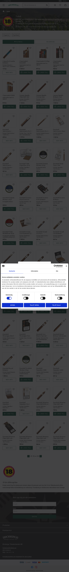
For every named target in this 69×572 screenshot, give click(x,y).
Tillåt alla (56, 305)
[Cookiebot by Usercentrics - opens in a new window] (55, 266)
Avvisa (12, 305)
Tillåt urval (34, 305)
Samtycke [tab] (12, 271)
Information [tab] (34, 271)
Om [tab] (57, 271)
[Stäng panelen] (66, 266)
